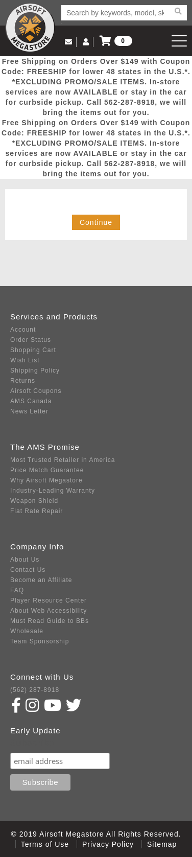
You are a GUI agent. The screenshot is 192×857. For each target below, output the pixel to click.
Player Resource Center (48, 600)
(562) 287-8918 (34, 689)
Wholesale (26, 631)
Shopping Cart (33, 350)
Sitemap (162, 844)
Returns (22, 380)
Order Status (30, 339)
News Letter (29, 411)
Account (23, 329)
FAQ (17, 590)
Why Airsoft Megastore (46, 480)
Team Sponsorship (39, 641)
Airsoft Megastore (30, 28)
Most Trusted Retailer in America (62, 460)
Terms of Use (45, 844)
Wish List (25, 360)
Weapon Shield (34, 500)
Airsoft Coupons (35, 391)
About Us (24, 559)
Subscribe (32, 742)
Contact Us (27, 569)
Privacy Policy (108, 844)
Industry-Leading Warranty (52, 490)
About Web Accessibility (48, 610)
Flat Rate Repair (36, 511)
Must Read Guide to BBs (49, 620)
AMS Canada (31, 401)
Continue (96, 222)
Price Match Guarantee (47, 470)
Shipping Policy (35, 370)
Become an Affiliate (41, 580)
